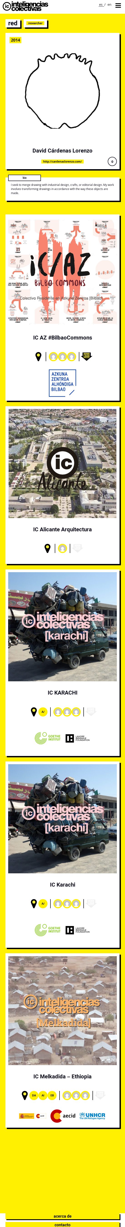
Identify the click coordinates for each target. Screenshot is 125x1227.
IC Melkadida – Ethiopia (62, 1076)
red (13, 23)
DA (34, 1095)
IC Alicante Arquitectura (62, 529)
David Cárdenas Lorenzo (62, 150)
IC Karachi (62, 884)
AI (43, 1095)
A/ (43, 712)
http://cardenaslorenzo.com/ (62, 161)
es (100, 4)
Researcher (35, 23)
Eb (52, 1095)
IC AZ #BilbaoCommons (62, 337)
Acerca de (63, 1216)
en (109, 4)
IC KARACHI (63, 692)
